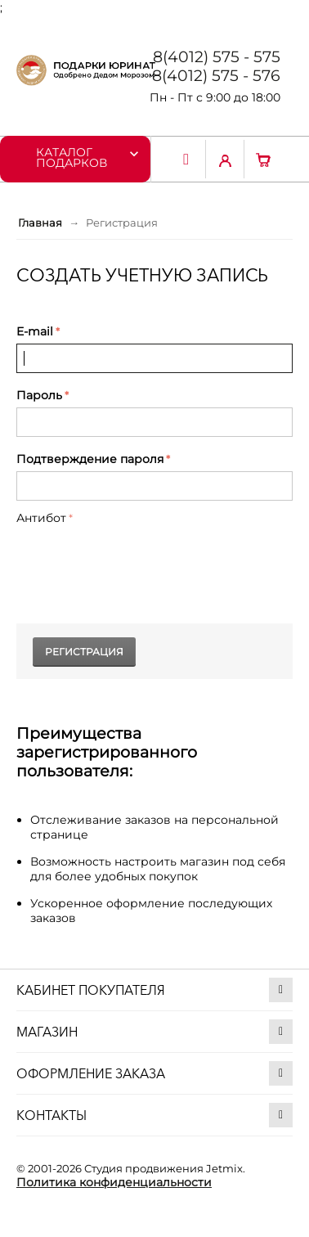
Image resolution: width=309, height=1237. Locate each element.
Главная (40, 222)
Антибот (41, 518)
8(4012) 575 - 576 (216, 75)
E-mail (34, 331)
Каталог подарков (71, 157)
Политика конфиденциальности (114, 1182)
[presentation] (140, 561)
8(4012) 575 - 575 (216, 56)
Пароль (39, 395)
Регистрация (84, 651)
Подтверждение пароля (89, 459)
